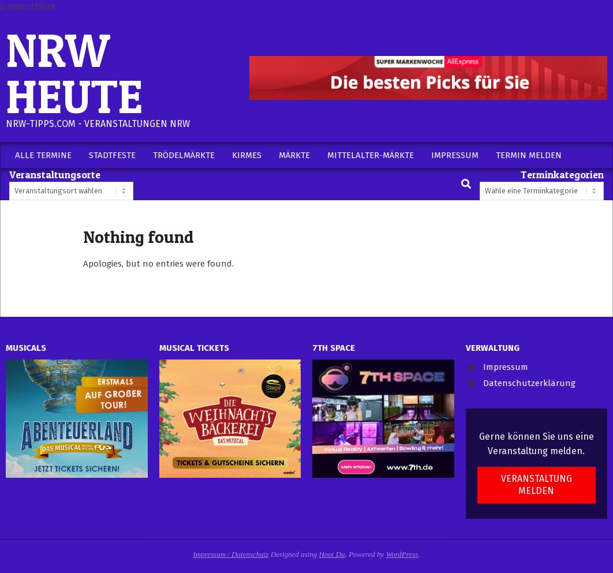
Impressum (505, 367)
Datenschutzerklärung (529, 383)
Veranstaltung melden (536, 484)
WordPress (402, 554)
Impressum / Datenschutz (231, 554)
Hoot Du (332, 554)
